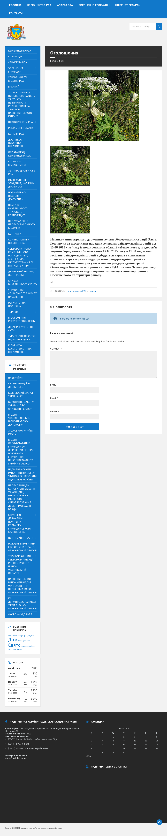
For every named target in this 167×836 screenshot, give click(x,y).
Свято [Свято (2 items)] (14, 645)
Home (53, 60)
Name (54, 384)
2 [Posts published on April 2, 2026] (123, 737)
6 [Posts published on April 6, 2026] (91, 740)
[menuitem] (15, 5)
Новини (93, 291)
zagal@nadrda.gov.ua (15, 758)
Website (54, 411)
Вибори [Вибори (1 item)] (20, 636)
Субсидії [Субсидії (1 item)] (32, 646)
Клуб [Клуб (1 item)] (20, 641)
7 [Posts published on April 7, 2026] (102, 740)
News (62, 60)
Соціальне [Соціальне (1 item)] (25, 646)
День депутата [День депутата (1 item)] (29, 636)
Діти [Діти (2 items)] (12, 640)
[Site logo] (16, 39)
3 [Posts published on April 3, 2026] (134, 737)
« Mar (88, 755)
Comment (56, 348)
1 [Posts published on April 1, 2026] (113, 737)
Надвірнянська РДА (76, 291)
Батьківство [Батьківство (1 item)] (12, 636)
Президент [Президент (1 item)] (26, 641)
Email (54, 398)
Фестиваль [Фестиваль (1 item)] (12, 649)
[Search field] (145, 26)
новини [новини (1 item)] (19, 649)
